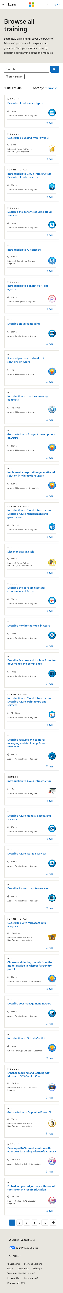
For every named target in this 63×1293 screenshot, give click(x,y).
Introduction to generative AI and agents (28, 287)
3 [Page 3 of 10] (27, 1222)
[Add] (49, 123)
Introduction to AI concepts (24, 249)
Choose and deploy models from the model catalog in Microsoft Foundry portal (29, 966)
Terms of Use (13, 1278)
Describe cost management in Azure (29, 1003)
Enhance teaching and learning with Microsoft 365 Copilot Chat (28, 1074)
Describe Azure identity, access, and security (29, 817)
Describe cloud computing (23, 323)
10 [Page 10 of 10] (45, 1222)
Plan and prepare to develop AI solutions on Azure (26, 360)
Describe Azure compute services (27, 888)
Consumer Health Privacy (20, 1273)
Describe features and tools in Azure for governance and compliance (31, 662)
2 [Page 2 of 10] (19, 1222)
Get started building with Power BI (28, 137)
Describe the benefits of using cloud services (29, 213)
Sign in (56, 4)
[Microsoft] (31, 4)
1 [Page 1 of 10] (12, 1222)
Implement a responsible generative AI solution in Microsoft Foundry (31, 474)
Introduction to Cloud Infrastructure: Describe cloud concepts (29, 175)
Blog (9, 1268)
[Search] (26, 69)
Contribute (23, 1268)
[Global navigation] (3, 5)
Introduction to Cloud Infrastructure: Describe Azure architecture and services (29, 701)
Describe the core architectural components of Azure (26, 589)
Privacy (36, 1268)
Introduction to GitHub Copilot (26, 1038)
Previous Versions (33, 1263)
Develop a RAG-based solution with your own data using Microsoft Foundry (31, 1149)
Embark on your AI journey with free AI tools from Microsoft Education (31, 1187)
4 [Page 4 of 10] (34, 1222)
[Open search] (48, 5)
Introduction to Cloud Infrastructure (29, 781)
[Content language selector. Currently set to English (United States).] (22, 1240)
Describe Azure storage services (27, 853)
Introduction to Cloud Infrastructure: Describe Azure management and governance (29, 514)
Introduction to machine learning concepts (27, 398)
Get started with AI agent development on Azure (31, 436)
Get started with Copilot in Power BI (29, 1112)
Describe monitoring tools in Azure (28, 625)
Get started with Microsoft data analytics (26, 924)
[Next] (53, 1223)
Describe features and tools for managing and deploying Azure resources (26, 743)
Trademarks (30, 1278)
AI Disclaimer (13, 1263)
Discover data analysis (20, 551)
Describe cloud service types (25, 103)
